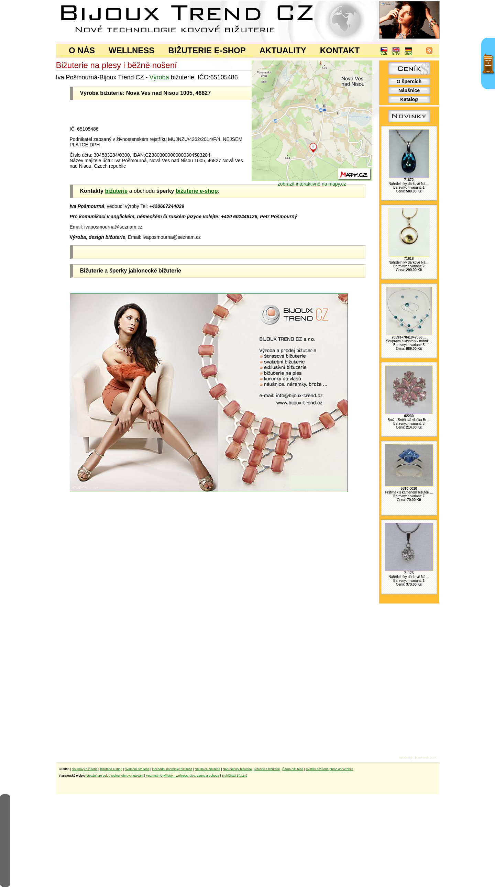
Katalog (409, 99)
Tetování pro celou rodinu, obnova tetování (114, 775)
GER (408, 51)
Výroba (160, 77)
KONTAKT (340, 50)
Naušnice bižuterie (207, 769)
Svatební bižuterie (137, 769)
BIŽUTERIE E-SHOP (206, 50)
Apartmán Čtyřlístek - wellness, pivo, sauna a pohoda (182, 775)
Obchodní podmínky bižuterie (172, 769)
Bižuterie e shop (111, 769)
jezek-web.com (425, 757)
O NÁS (82, 50)
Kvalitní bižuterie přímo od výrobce (329, 769)
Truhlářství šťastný (234, 775)
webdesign (405, 757)
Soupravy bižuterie (85, 769)
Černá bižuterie (292, 769)
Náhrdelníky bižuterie (237, 769)
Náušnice (409, 90)
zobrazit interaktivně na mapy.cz (312, 182)
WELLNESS (131, 50)
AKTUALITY (283, 50)
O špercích (409, 81)
